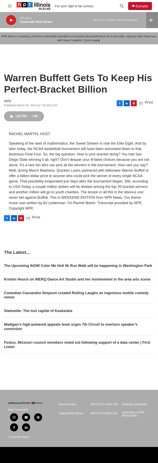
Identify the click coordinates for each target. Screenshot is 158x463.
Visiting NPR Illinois (71, 413)
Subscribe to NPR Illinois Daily (133, 414)
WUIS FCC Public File (104, 404)
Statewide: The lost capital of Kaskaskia (38, 311)
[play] (11, 20)
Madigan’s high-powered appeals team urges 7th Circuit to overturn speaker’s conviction (71, 326)
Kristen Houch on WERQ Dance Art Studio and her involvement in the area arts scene (77, 279)
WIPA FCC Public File (103, 413)
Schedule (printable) (134, 404)
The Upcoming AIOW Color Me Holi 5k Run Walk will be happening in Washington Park (78, 266)
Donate (142, 6)
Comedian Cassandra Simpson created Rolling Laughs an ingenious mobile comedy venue (76, 295)
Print (149, 102)
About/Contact (67, 404)
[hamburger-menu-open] (10, 6)
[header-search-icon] (122, 6)
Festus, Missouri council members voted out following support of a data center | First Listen (77, 344)
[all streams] (152, 20)
